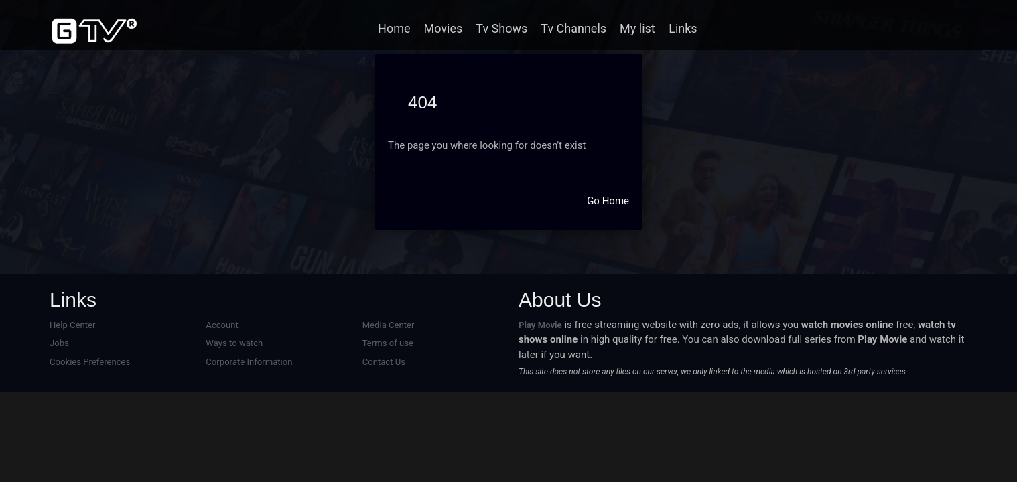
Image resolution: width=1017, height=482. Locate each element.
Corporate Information (249, 362)
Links (683, 28)
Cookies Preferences (90, 362)
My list (637, 28)
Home (394, 28)
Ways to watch (234, 343)
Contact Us (383, 362)
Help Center (73, 325)
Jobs (59, 343)
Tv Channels (573, 28)
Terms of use (387, 343)
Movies (443, 28)
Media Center (388, 325)
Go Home (608, 201)
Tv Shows (501, 28)
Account (222, 325)
